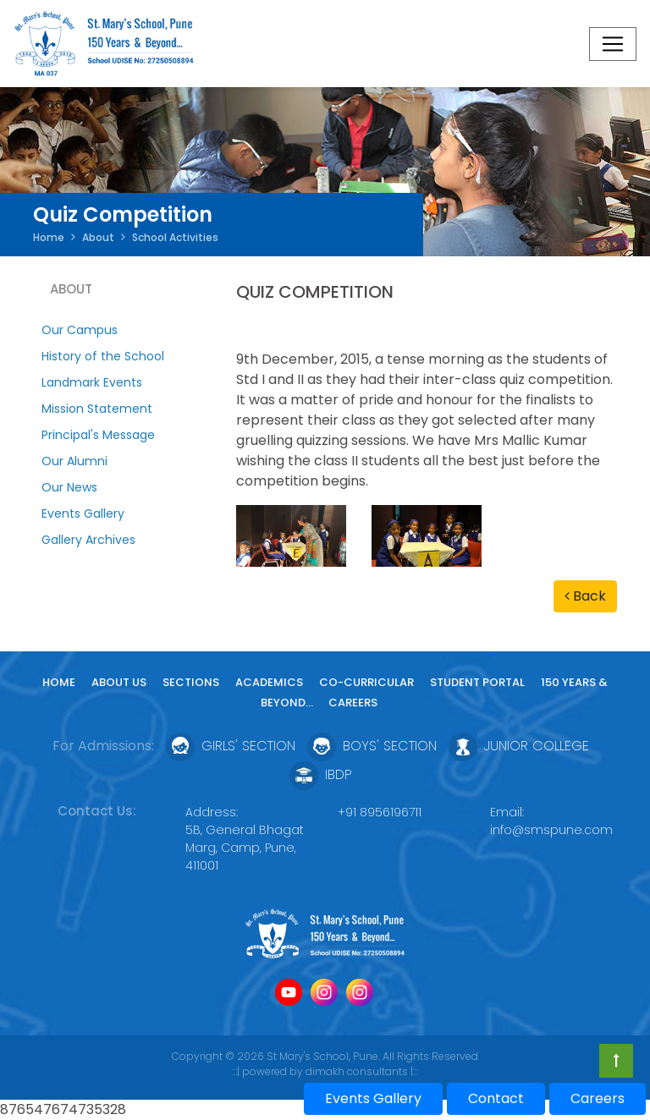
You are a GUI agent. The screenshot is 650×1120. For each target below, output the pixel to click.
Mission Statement (96, 408)
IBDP (320, 774)
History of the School (102, 356)
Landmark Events (91, 382)
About (98, 237)
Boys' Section (372, 745)
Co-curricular (366, 682)
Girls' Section (230, 745)
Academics (269, 682)
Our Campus (79, 329)
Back (585, 596)
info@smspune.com (551, 829)
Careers (352, 703)
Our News (69, 487)
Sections (190, 682)
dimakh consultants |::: (362, 1071)
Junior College (519, 745)
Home (48, 237)
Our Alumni (74, 461)
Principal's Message (98, 434)
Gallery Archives (88, 539)
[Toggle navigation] (612, 44)
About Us (118, 682)
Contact (496, 1098)
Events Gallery (82, 513)
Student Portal (477, 682)
